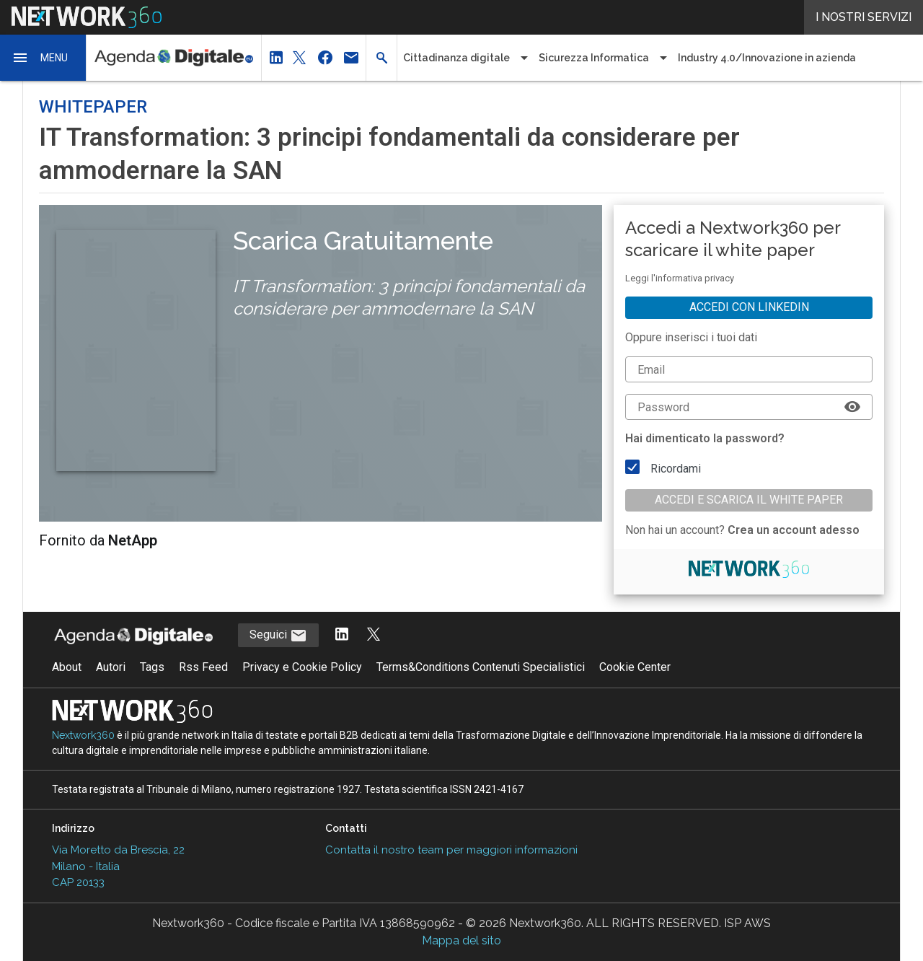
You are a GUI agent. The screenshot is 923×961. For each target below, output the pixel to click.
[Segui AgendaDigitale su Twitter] (373, 635)
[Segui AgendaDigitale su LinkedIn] (341, 635)
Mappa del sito (461, 940)
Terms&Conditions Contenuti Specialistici (480, 667)
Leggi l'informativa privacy (679, 278)
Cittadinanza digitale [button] (456, 57)
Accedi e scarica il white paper (749, 499)
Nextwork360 (83, 735)
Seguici (278, 635)
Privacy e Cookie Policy (302, 667)
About (66, 667)
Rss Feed (203, 667)
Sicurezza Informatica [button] (594, 57)
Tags (152, 667)
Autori (110, 667)
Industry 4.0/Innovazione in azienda (767, 57)
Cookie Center (635, 667)
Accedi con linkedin (749, 307)
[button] (43, 58)
